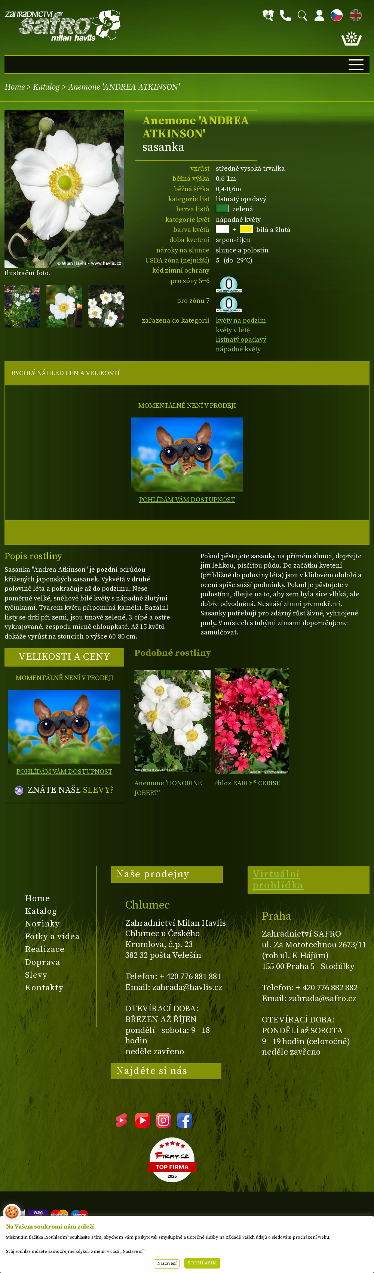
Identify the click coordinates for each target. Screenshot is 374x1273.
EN (354, 14)
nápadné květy (238, 349)
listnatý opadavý (241, 339)
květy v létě (233, 330)
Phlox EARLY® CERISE (247, 783)
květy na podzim (241, 320)
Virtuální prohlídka (278, 880)
